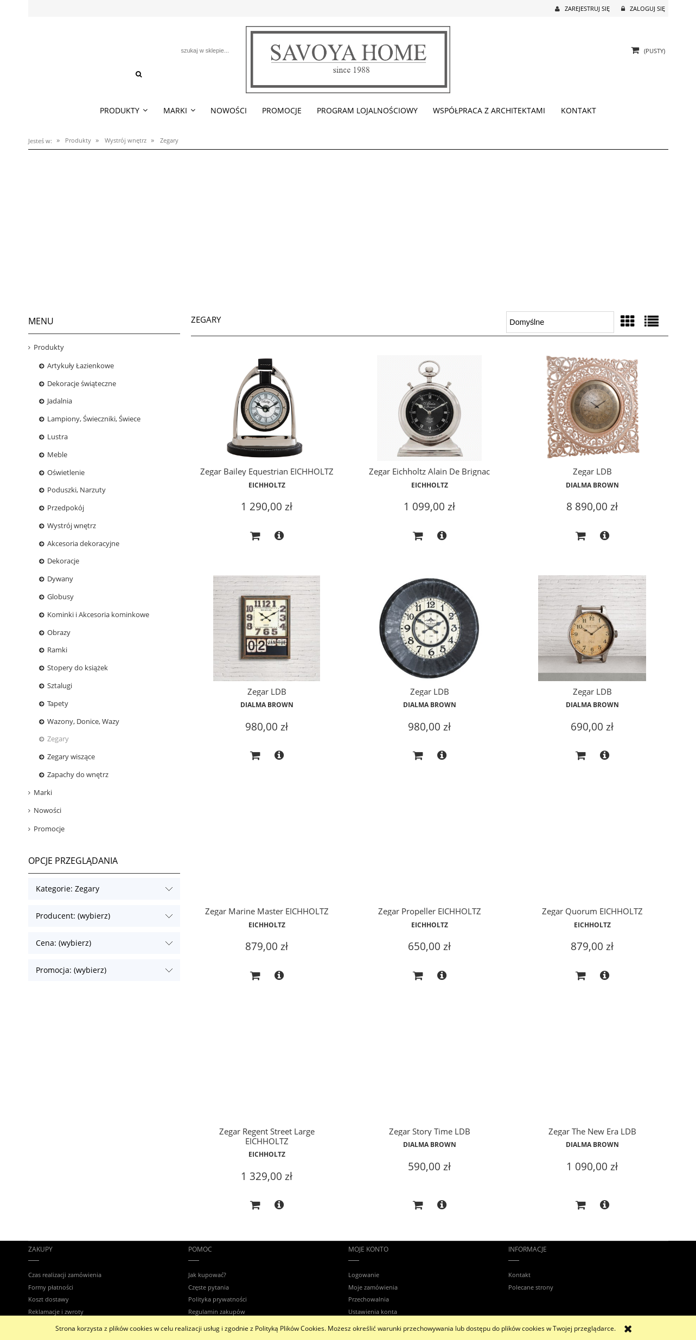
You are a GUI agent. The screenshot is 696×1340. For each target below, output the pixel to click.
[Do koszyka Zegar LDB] (580, 536)
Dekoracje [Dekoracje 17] (63, 561)
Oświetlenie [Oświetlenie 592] (66, 472)
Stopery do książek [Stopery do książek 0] (77, 667)
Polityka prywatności (217, 1299)
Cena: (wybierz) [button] (63, 943)
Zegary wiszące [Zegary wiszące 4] (71, 756)
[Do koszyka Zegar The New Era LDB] (580, 1205)
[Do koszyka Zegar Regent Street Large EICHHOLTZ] (255, 1205)
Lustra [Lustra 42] (57, 436)
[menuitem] (124, 111)
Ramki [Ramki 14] (57, 650)
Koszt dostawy (48, 1299)
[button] (279, 536)
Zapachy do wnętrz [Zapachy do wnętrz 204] (77, 774)
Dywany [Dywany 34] (60, 579)
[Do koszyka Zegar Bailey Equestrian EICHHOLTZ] (255, 536)
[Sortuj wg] (560, 322)
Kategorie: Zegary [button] (67, 888)
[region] (348, 227)
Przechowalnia (368, 1299)
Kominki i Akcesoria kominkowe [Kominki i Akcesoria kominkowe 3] (98, 614)
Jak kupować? (207, 1275)
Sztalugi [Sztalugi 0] (59, 685)
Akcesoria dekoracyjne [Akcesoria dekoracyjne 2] (83, 543)
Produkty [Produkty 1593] (49, 347)
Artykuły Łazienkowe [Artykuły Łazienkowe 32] (80, 365)
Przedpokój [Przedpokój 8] (65, 507)
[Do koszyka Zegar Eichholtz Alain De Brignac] (417, 536)
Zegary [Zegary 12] (58, 738)
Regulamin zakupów (216, 1311)
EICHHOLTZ (266, 485)
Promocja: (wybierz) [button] (71, 970)
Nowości (47, 810)
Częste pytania (208, 1287)
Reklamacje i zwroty (56, 1311)
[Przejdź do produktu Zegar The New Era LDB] (592, 1069)
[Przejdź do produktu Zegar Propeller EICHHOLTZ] (429, 849)
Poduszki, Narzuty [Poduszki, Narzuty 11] (76, 490)
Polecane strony (530, 1287)
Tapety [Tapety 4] (57, 703)
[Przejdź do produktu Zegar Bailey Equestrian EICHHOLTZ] (266, 409)
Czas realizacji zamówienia (64, 1275)
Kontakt (519, 1275)
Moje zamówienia (373, 1287)
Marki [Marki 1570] (43, 792)
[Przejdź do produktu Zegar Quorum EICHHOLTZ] (592, 849)
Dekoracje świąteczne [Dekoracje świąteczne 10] (81, 383)
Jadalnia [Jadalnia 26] (59, 401)
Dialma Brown (592, 485)
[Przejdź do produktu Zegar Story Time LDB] (429, 1069)
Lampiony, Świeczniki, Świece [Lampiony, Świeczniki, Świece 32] (94, 419)
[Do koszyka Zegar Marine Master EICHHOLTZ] (255, 976)
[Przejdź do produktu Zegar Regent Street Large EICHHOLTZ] (266, 1069)
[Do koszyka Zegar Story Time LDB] (417, 1205)
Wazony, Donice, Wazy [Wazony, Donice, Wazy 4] (83, 721)
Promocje (49, 829)
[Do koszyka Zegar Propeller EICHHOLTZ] (417, 976)
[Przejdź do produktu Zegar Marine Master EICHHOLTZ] (266, 849)
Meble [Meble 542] (57, 454)
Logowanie (363, 1275)
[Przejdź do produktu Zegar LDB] (592, 409)
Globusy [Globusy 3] (60, 596)
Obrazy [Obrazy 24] (59, 632)
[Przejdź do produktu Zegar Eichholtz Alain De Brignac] (429, 409)
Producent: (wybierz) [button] (73, 916)
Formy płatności (50, 1287)
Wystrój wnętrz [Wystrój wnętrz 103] (71, 525)
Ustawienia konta (372, 1311)
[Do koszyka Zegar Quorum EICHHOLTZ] (580, 976)
